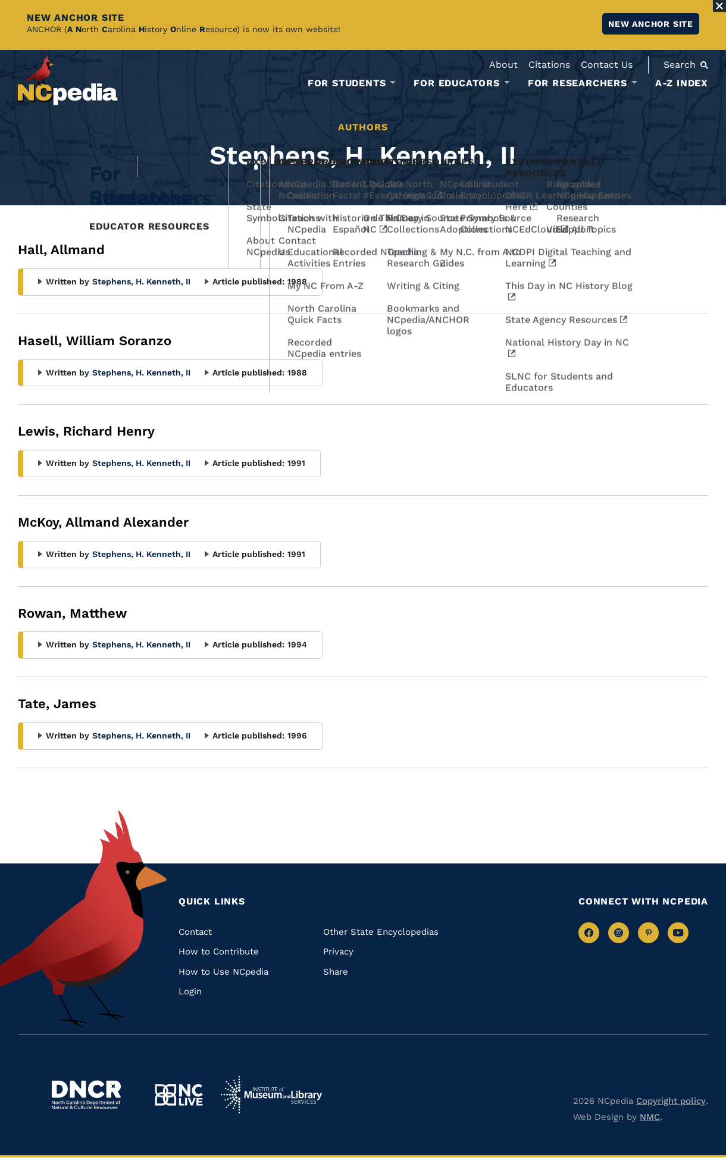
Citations (549, 64)
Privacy (338, 951)
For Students (347, 83)
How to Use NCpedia (223, 971)
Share (335, 971)
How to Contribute (219, 951)
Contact (195, 932)
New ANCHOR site (650, 24)
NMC (650, 1117)
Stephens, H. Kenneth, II (141, 281)
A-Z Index (681, 83)
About (503, 64)
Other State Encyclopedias (381, 932)
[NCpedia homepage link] (68, 80)
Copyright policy (671, 1101)
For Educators (456, 83)
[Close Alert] (719, 6)
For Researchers (577, 83)
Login (190, 991)
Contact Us (607, 64)
